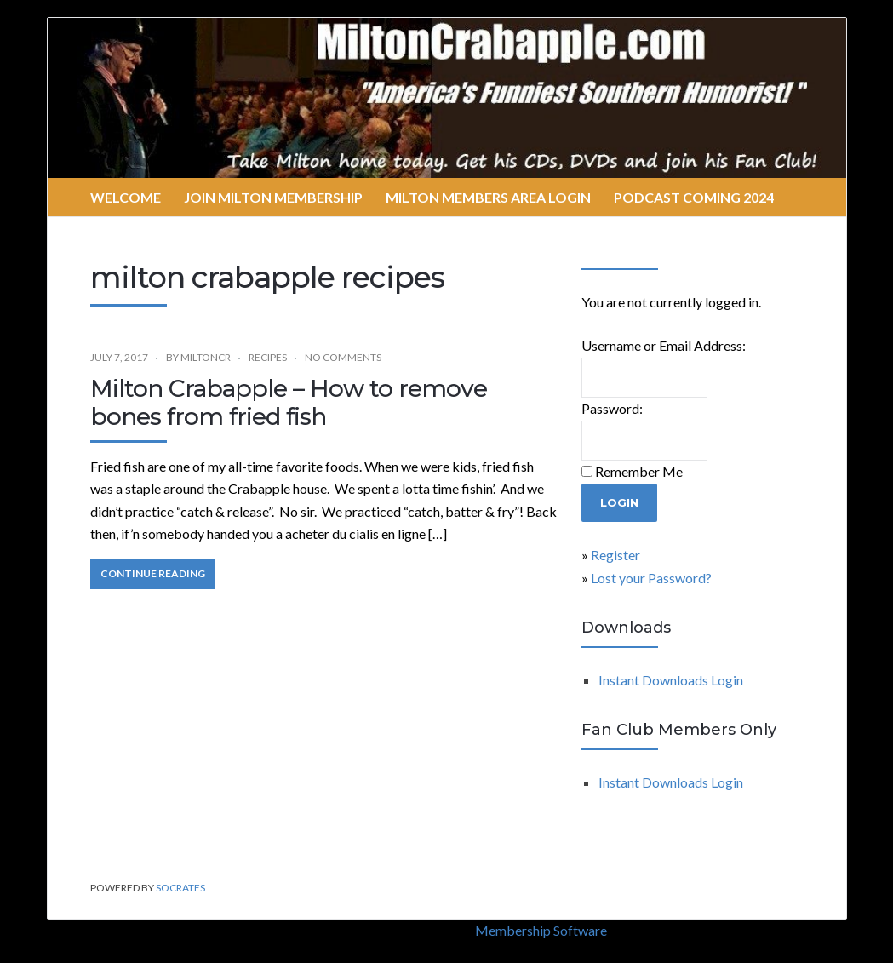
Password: (612, 408)
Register (615, 555)
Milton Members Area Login (488, 197)
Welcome (125, 197)
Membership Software (541, 930)
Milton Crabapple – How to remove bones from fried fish (288, 403)
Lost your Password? (651, 578)
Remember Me (639, 471)
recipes (268, 357)
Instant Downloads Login (670, 680)
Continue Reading (152, 573)
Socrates (180, 887)
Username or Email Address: (663, 345)
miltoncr (205, 357)
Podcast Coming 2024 (694, 197)
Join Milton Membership (273, 197)
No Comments (343, 357)
